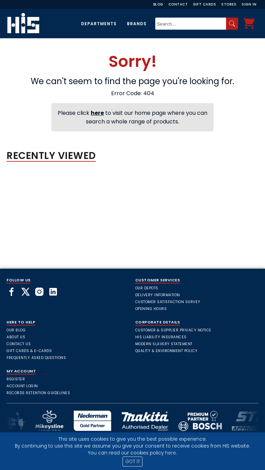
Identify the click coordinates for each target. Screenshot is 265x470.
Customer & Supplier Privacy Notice (173, 330)
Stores (228, 4)
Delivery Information (157, 295)
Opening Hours (151, 308)
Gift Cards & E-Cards (29, 350)
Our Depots (146, 288)
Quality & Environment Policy (166, 350)
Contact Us (19, 344)
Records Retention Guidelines (38, 393)
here (97, 113)
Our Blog (16, 330)
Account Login (22, 386)
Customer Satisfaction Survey (167, 301)
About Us (16, 337)
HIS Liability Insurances (161, 337)
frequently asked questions (36, 357)
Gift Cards (204, 4)
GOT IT (132, 461)
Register (16, 379)
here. (171, 453)
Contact (178, 4)
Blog (158, 4)
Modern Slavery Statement (164, 344)
